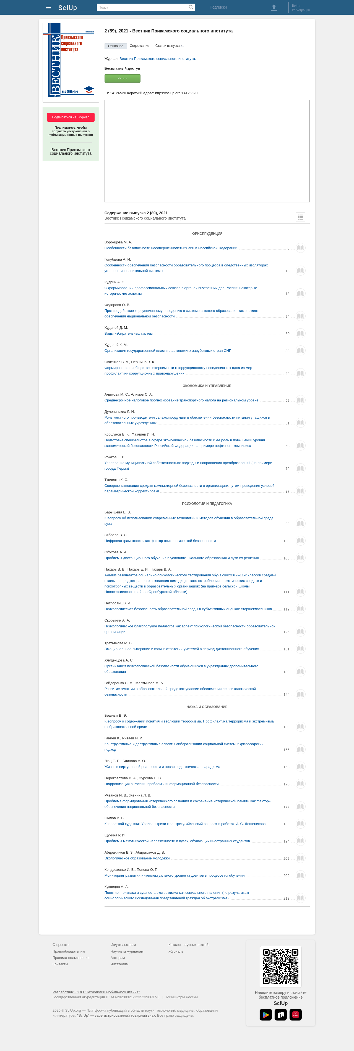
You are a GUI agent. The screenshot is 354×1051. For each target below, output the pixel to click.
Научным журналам (127, 951)
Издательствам (123, 945)
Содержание (139, 46)
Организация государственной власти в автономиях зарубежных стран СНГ (168, 350)
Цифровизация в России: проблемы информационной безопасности (162, 784)
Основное (115, 46)
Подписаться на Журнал (71, 117)
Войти (296, 5)
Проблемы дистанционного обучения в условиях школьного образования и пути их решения (182, 558)
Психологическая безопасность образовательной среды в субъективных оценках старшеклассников (188, 609)
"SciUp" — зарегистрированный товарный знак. (116, 1015)
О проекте (61, 945)
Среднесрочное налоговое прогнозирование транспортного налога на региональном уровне (182, 400)
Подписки (218, 7)
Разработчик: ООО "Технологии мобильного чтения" (96, 992)
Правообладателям (69, 951)
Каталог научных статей (188, 945)
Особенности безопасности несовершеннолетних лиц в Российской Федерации (171, 248)
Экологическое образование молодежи (137, 858)
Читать (122, 78)
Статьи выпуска (169, 46)
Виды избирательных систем (129, 333)
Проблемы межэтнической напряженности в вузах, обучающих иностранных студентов (177, 841)
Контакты (60, 964)
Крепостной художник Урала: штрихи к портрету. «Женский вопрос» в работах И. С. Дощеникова (185, 824)
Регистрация (301, 10)
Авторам (118, 958)
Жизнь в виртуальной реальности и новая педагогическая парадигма (162, 767)
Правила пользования (71, 958)
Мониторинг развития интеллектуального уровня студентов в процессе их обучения (175, 875)
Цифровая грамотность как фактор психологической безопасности (160, 541)
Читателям (120, 964)
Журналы (176, 951)
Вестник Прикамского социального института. (157, 59)
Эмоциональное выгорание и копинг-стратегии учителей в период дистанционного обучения (182, 649)
